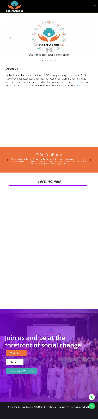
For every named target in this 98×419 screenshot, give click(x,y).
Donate (14, 361)
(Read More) (83, 85)
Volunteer (16, 352)
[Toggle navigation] (94, 6)
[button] (10, 38)
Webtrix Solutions (74, 407)
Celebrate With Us (21, 371)
